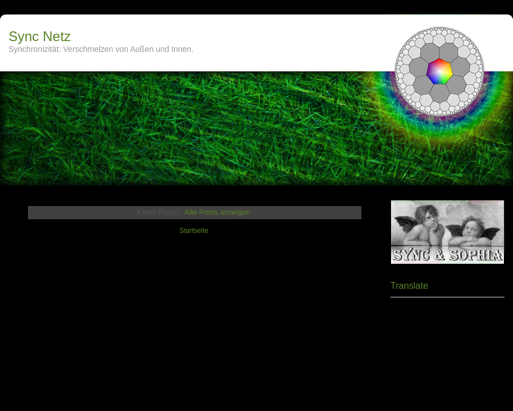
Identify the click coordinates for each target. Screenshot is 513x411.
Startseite (194, 231)
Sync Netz (40, 36)
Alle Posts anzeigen (218, 212)
